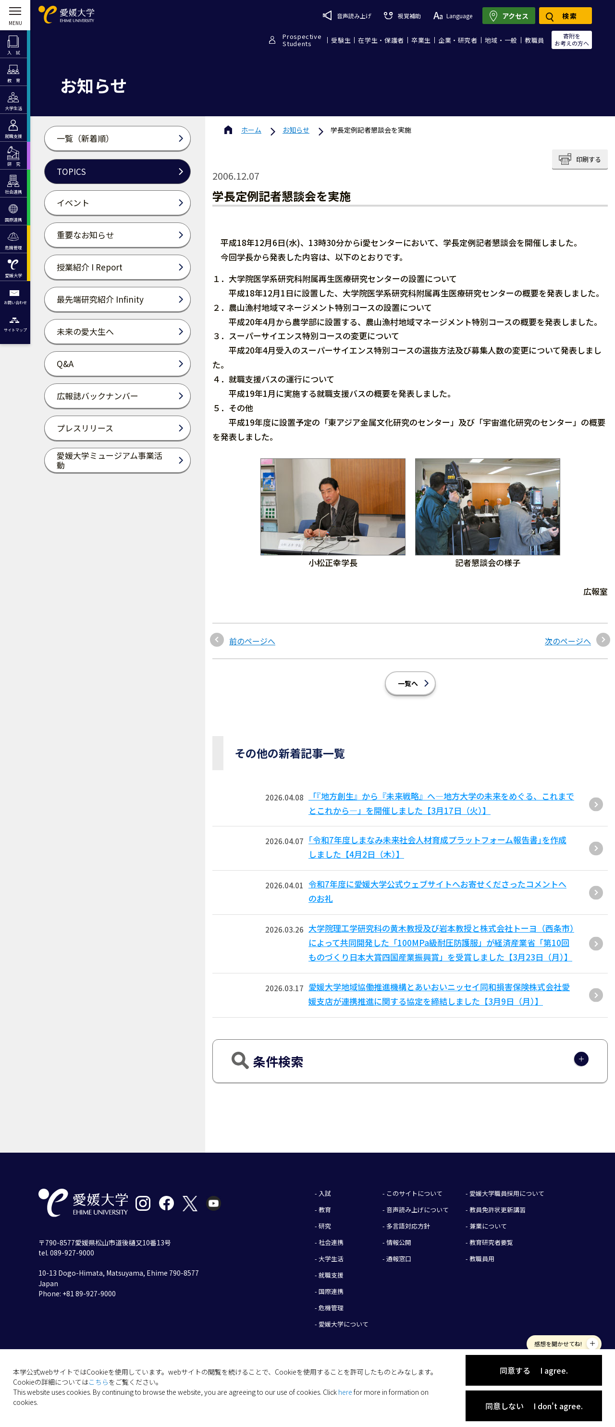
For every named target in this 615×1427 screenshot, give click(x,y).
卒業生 (421, 40)
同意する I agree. (534, 1370)
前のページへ (252, 641)
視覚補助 (402, 16)
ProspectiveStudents (302, 40)
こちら (98, 1382)
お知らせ (296, 130)
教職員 (534, 40)
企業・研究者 (458, 40)
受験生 (341, 40)
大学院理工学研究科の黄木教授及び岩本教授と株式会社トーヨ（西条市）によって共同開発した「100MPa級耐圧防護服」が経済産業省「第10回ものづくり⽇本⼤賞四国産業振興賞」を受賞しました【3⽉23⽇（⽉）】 (441, 942)
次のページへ (568, 641)
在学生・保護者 (381, 40)
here (345, 1392)
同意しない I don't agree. (534, 1406)
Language (452, 16)
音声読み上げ (347, 15)
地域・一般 (501, 40)
